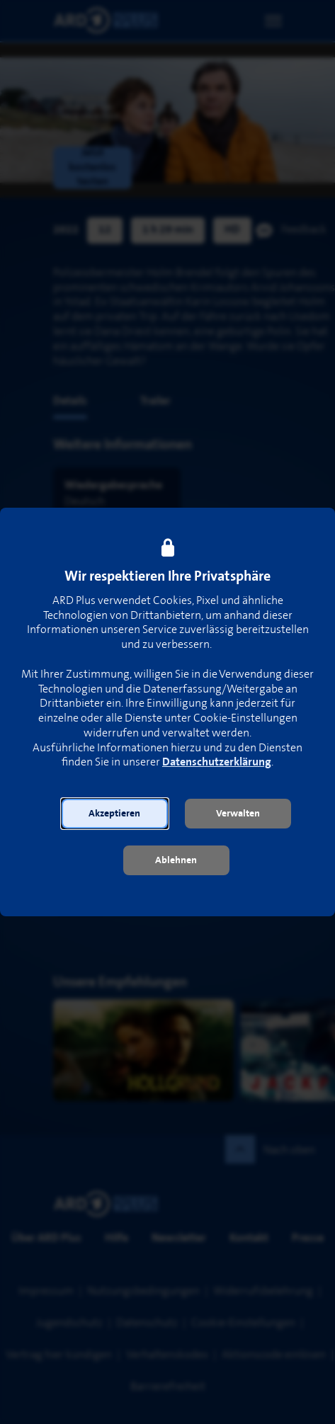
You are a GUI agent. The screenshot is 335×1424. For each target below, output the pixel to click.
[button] (115, 813)
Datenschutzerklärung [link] (216, 762)
